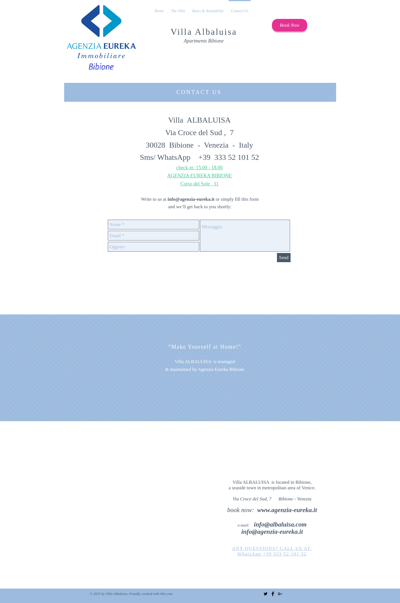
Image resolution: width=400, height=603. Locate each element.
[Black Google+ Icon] (280, 594)
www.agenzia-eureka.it (287, 510)
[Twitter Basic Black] (265, 594)
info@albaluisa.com (280, 524)
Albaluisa (216, 32)
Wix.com (166, 594)
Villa (183, 32)
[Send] (284, 257)
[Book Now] (289, 25)
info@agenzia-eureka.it (191, 199)
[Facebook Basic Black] (273, 594)
